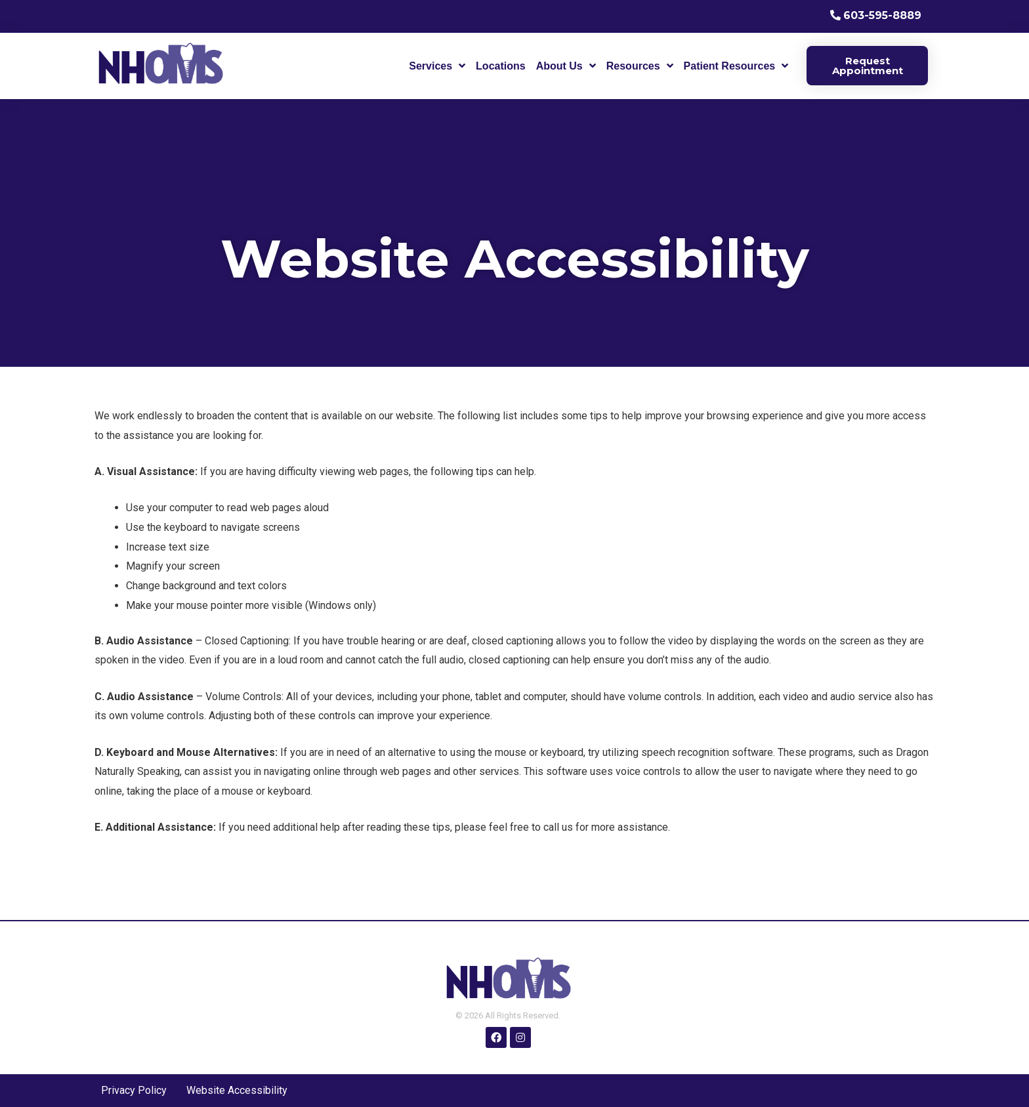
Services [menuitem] (430, 66)
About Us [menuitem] (559, 66)
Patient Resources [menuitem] (730, 66)
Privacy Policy (134, 1090)
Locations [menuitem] (501, 66)
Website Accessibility (236, 1090)
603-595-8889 (882, 15)
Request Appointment (867, 65)
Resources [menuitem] (633, 66)
